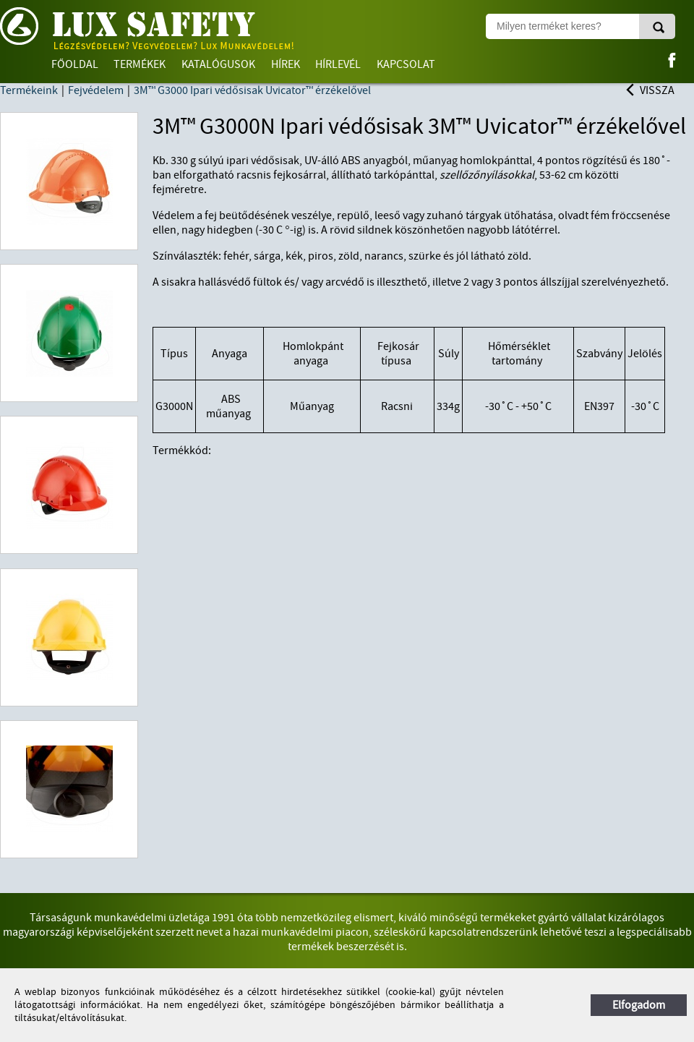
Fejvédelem (96, 90)
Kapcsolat (406, 64)
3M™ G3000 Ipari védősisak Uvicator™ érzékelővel (252, 90)
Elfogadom (638, 1005)
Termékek (139, 64)
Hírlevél (338, 64)
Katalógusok (218, 64)
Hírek (285, 64)
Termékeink (29, 90)
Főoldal (74, 64)
